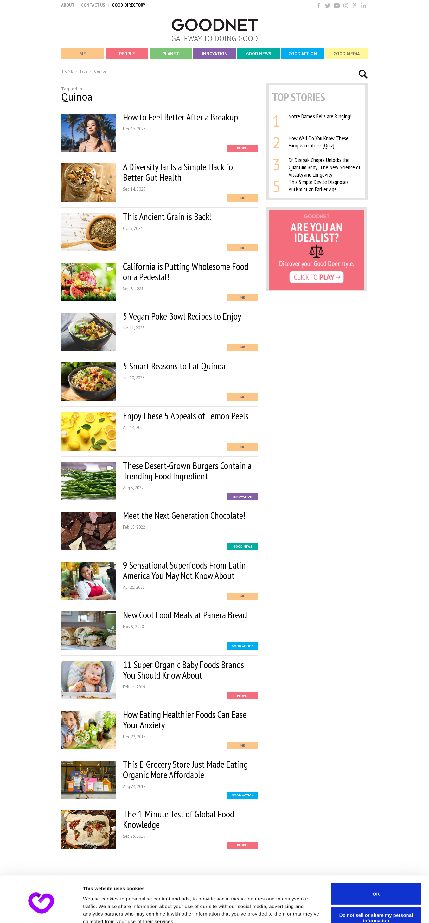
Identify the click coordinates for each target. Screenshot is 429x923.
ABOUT (67, 5)
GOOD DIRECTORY (128, 5)
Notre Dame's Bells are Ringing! (320, 116)
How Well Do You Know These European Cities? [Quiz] (319, 141)
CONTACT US (93, 5)
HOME (67, 71)
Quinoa (100, 71)
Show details (97, 910)
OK (376, 865)
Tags (84, 71)
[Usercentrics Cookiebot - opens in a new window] (41, 910)
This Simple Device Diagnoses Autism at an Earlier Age (319, 185)
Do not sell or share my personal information (376, 889)
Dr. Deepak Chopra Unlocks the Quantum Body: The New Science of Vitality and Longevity (325, 167)
